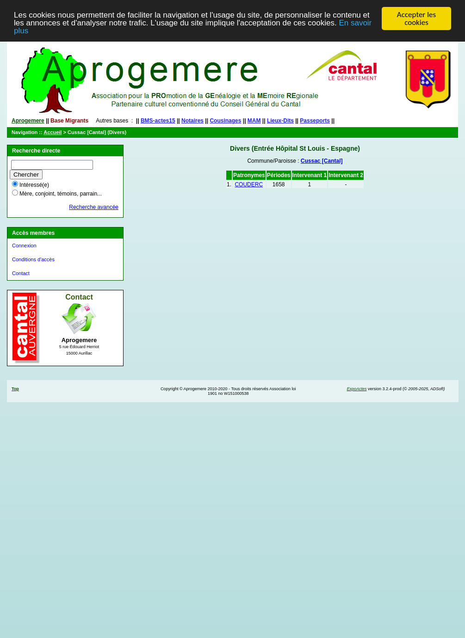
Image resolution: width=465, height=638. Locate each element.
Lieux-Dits (280, 120)
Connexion (24, 245)
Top (15, 388)
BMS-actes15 (158, 120)
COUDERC (249, 184)
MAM (254, 120)
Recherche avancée (93, 207)
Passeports (315, 120)
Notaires (192, 120)
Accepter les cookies (416, 18)
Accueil (52, 132)
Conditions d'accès (33, 259)
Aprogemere (28, 120)
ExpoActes (356, 388)
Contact (21, 273)
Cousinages (225, 120)
